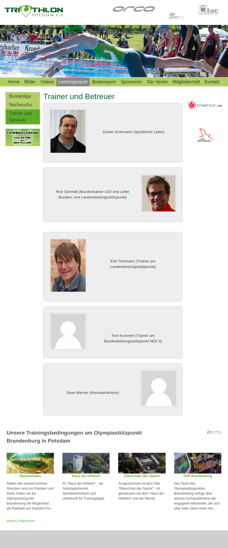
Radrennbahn (30, 476)
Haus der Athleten (86, 476)
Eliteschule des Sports (142, 476)
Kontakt (211, 81)
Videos (47, 81)
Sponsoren (131, 81)
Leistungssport (73, 81)
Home (14, 81)
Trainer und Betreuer (20, 116)
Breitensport (104, 81)
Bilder (30, 81)
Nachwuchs (20, 104)
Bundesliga (20, 96)
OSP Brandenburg (197, 476)
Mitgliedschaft (186, 81)
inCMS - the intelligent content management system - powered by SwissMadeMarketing (214, 432)
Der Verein (157, 81)
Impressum (26, 521)
